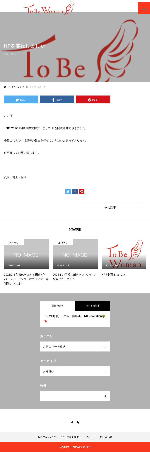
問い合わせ (106, 437)
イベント (90, 437)
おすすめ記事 (92, 305)
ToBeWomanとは (47, 437)
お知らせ (14, 242)
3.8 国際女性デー (71, 437)
